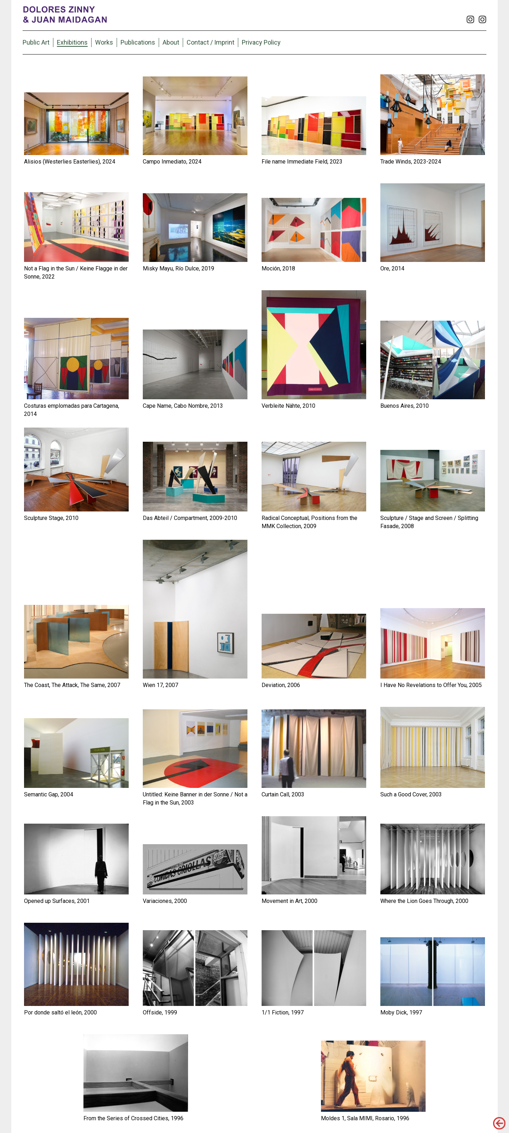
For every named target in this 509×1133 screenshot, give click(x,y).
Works (104, 42)
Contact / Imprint (210, 42)
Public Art (36, 42)
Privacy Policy (261, 42)
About (171, 42)
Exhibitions (72, 42)
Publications (138, 42)
